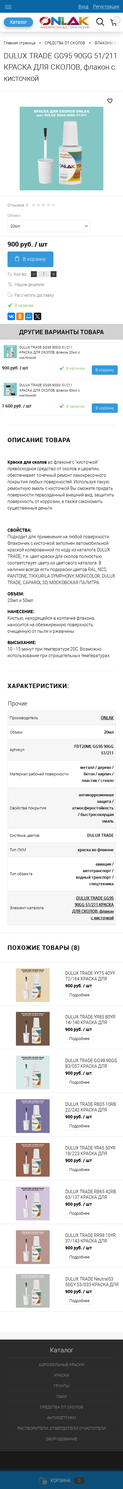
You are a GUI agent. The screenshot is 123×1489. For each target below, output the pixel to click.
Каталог (18, 22)
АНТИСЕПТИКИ (61, 1417)
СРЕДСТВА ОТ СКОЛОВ (61, 1407)
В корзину (30, 259)
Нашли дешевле (25, 284)
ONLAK (107, 717)
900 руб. (15, 368)
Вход (83, 6)
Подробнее (79, 995)
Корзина (61, 1480)
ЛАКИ (61, 1396)
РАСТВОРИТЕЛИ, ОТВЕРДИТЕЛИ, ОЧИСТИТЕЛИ (61, 1428)
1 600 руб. (17, 406)
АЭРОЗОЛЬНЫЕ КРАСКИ (61, 1364)
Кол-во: (20, 274)
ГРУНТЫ (62, 1386)
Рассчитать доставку (30, 295)
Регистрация (106, 6)
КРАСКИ (61, 1375)
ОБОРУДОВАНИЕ (61, 1439)
